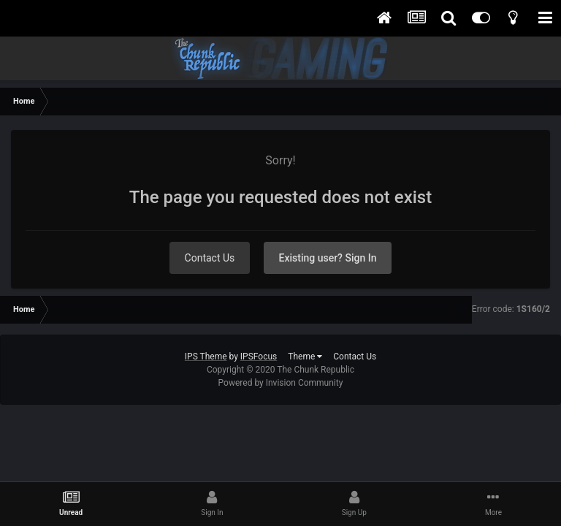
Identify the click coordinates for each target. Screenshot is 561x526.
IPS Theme (206, 356)
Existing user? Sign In (328, 258)
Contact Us (210, 258)
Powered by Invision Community (280, 383)
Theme (305, 356)
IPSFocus (258, 356)
